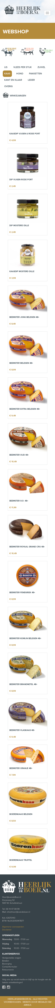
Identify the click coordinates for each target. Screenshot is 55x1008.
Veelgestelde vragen (11, 958)
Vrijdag (5, 944)
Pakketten (35, 73)
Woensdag (7, 939)
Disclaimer (7, 929)
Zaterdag (6, 948)
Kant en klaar (13, 79)
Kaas (7, 73)
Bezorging (7, 964)
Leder (31, 79)
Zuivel (41, 67)
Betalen (5, 961)
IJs (5, 67)
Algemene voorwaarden (13, 927)
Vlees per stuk (22, 67)
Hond (19, 73)
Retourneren (8, 969)
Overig (8, 86)
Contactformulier (9, 966)
